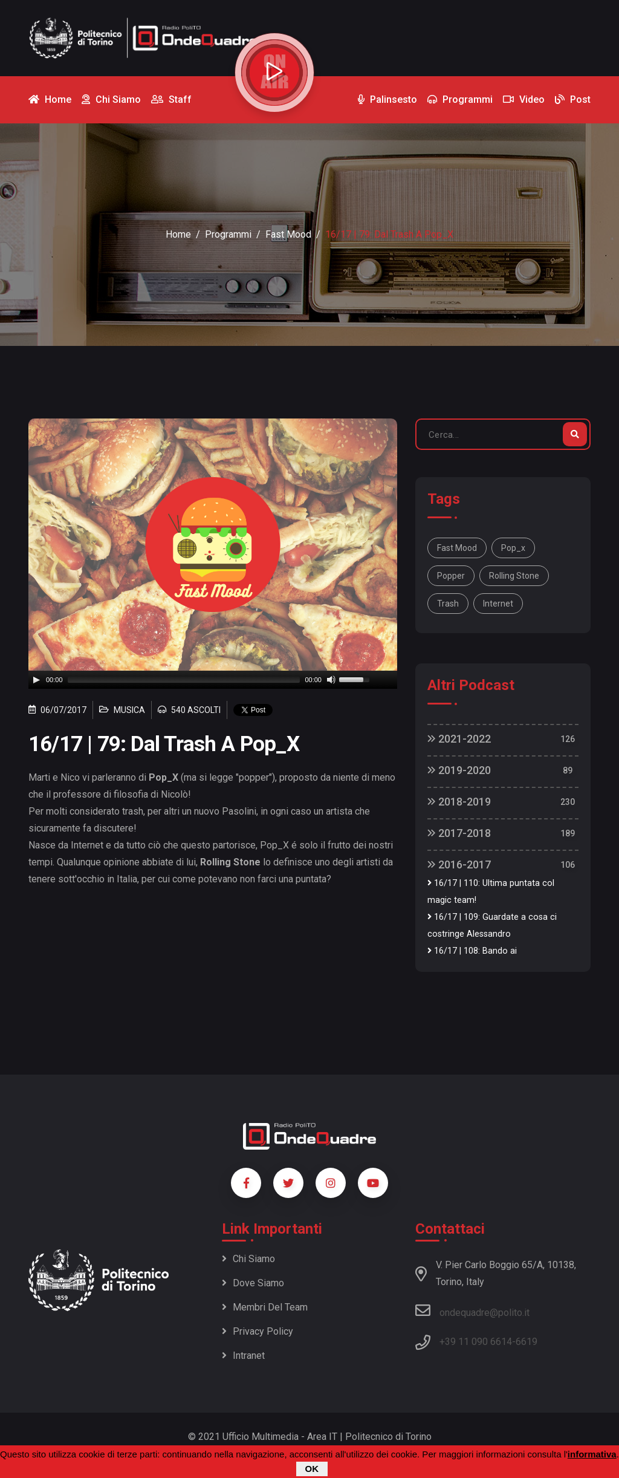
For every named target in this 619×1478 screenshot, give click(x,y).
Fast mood (457, 548)
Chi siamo (248, 1259)
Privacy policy (257, 1331)
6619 (526, 1341)
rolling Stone (514, 576)
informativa (592, 1454)
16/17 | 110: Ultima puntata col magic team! (490, 891)
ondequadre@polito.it (472, 1310)
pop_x (513, 548)
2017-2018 (459, 833)
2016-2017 (459, 864)
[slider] (184, 680)
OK (312, 1468)
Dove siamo (253, 1283)
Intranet (243, 1355)
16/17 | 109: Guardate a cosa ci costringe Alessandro (492, 925)
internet (498, 603)
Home (178, 234)
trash (448, 603)
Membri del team (265, 1307)
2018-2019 (459, 801)
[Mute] (331, 680)
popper (451, 576)
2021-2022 (459, 738)
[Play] (36, 680)
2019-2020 (459, 770)
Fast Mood (288, 234)
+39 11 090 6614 (475, 1341)
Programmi (228, 234)
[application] (212, 680)
